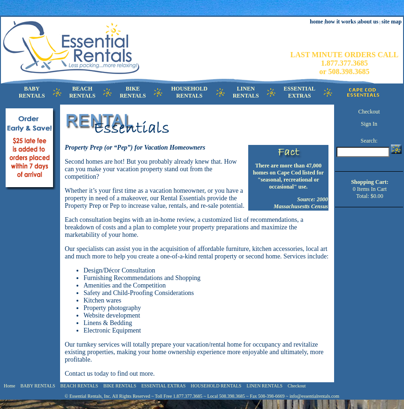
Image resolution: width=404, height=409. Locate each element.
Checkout (369, 111)
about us (368, 21)
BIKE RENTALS (119, 385)
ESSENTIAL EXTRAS (163, 385)
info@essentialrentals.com (314, 396)
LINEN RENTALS (264, 385)
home (316, 21)
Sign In (369, 124)
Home (9, 385)
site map (391, 21)
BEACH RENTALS (80, 385)
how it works (340, 21)
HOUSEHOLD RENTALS (216, 385)
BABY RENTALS (37, 385)
